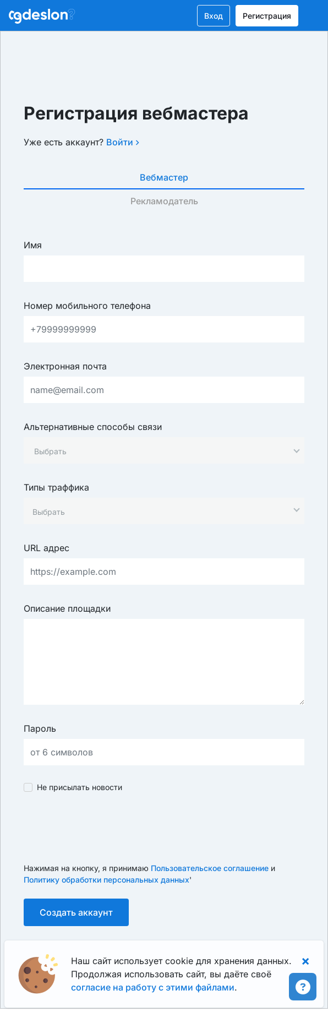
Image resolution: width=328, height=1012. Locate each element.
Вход (213, 15)
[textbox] (50, 451)
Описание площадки (67, 608)
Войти (122, 142)
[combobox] (164, 450)
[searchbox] (158, 512)
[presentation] (107, 827)
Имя (33, 245)
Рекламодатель (164, 200)
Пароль (40, 728)
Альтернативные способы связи (93, 426)
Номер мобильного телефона (87, 305)
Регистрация (267, 15)
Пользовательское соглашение (210, 868)
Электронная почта (65, 366)
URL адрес (46, 547)
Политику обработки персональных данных (106, 879)
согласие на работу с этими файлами (152, 987)
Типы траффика (56, 487)
